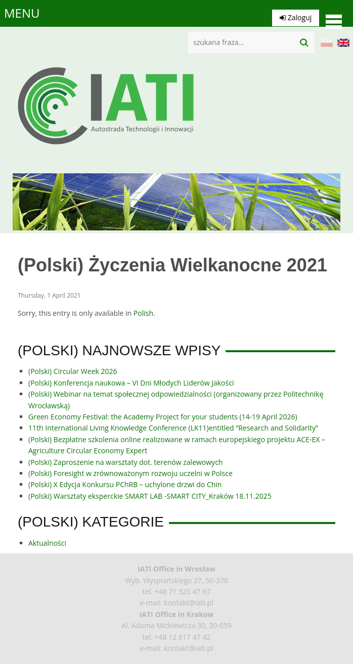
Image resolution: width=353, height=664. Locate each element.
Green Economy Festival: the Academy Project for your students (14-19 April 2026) (162, 416)
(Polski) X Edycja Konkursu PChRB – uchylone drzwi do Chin (125, 484)
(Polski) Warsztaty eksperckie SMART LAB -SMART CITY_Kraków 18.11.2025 (150, 496)
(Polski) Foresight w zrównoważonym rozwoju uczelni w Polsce (130, 473)
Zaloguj (288, 13)
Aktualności (47, 543)
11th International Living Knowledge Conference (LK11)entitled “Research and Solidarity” (173, 428)
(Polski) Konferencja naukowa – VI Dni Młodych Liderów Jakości (131, 383)
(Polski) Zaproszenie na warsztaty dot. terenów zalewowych (125, 462)
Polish (143, 313)
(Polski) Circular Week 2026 (72, 371)
